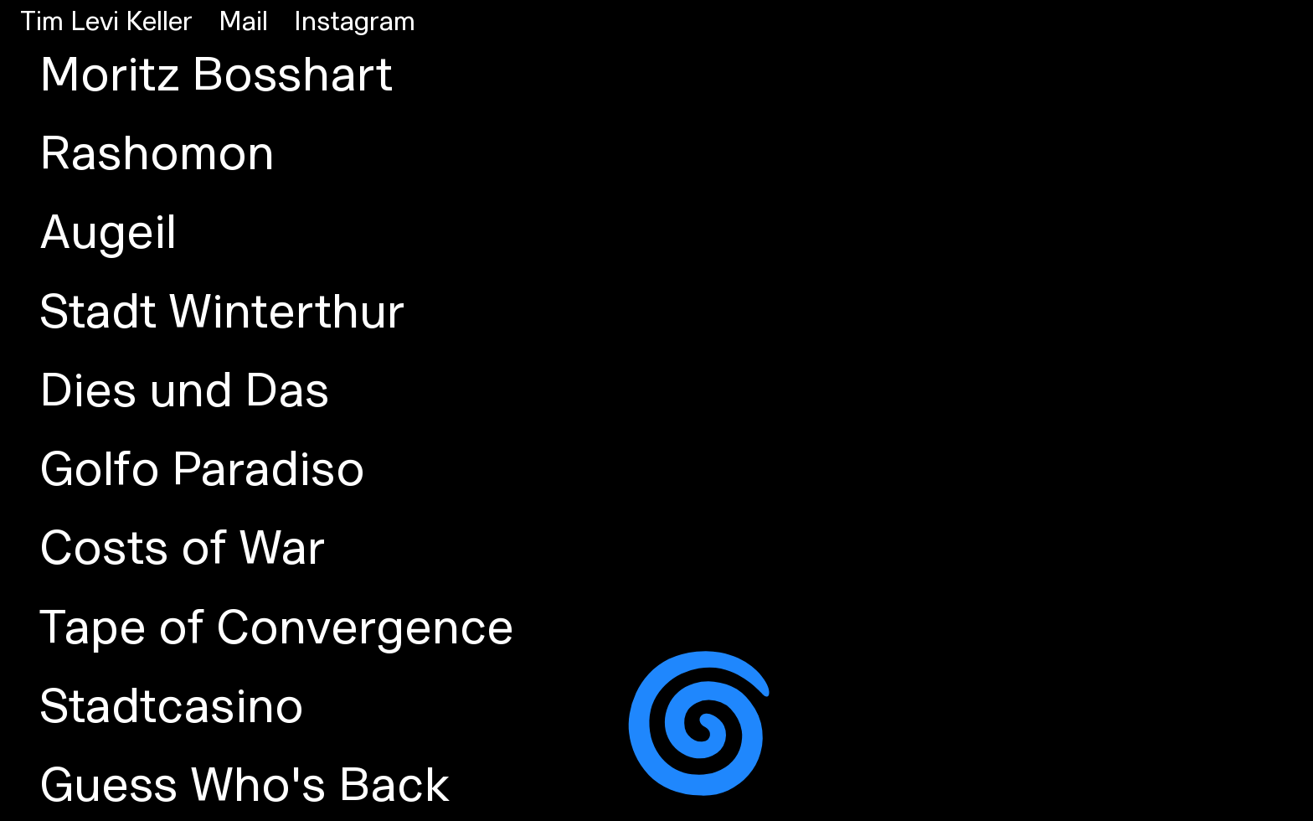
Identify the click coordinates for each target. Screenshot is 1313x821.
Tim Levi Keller (106, 22)
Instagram (354, 22)
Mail (243, 22)
